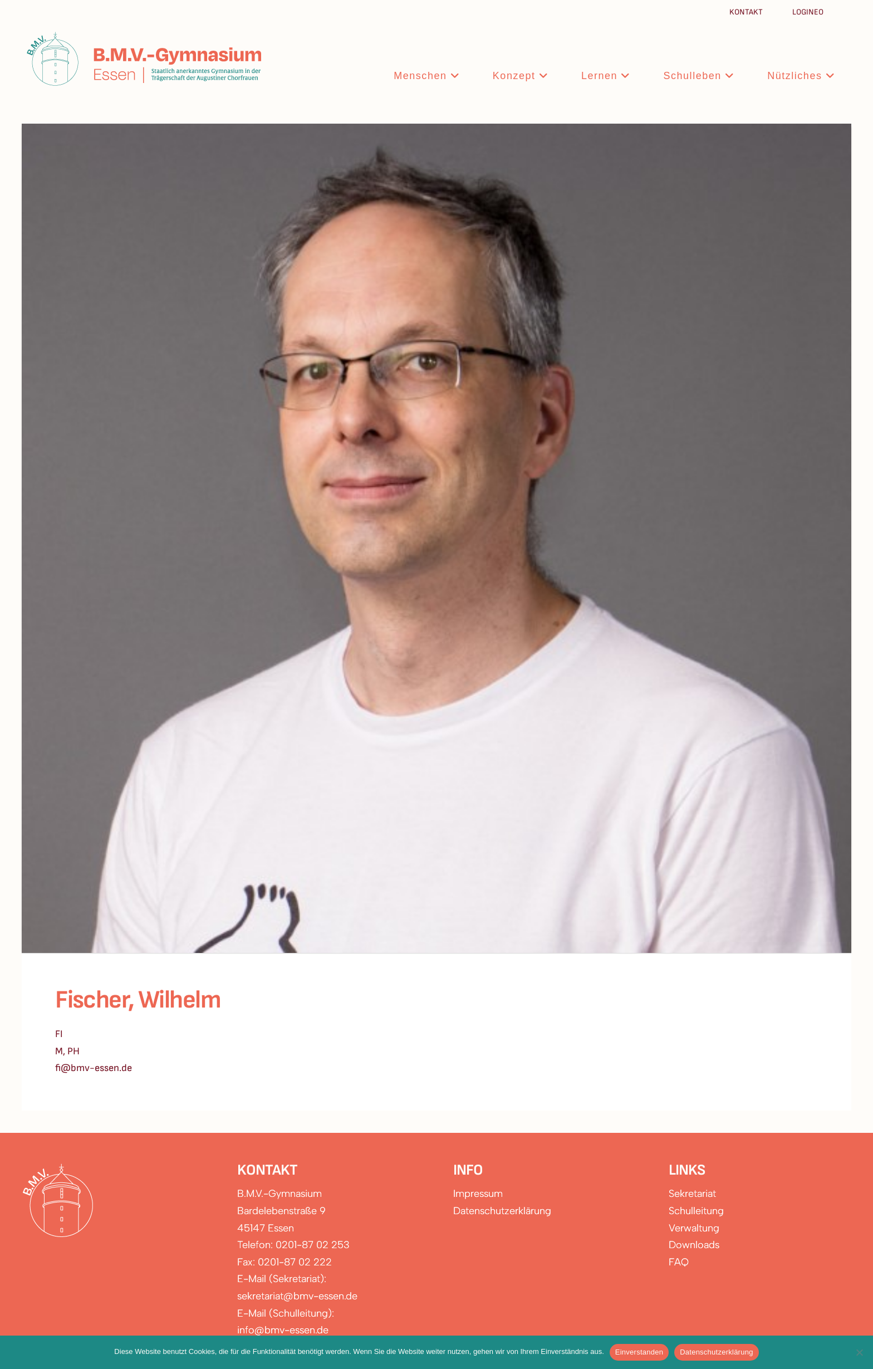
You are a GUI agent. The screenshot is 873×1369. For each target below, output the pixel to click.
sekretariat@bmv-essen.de (297, 1296)
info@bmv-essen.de (282, 1330)
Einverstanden (639, 1352)
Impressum (478, 1193)
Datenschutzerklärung (502, 1211)
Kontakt (746, 12)
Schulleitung (696, 1211)
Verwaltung (694, 1228)
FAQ (679, 1262)
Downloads (694, 1245)
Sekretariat (692, 1193)
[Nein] (859, 1352)
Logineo (807, 12)
